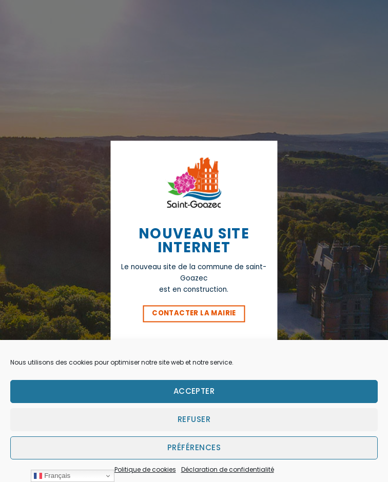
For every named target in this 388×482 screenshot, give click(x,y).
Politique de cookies (145, 469)
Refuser (194, 419)
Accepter (194, 391)
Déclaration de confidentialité (227, 469)
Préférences (194, 447)
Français (52, 476)
